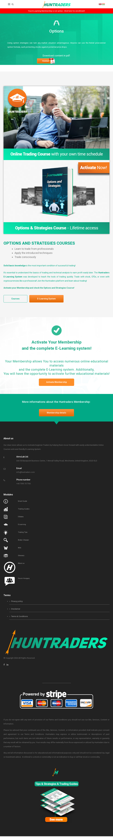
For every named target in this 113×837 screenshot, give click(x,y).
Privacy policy (16, 602)
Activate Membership (56, 382)
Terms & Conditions (18, 617)
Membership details (56, 413)
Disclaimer (14, 610)
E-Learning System (48, 299)
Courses (16, 299)
